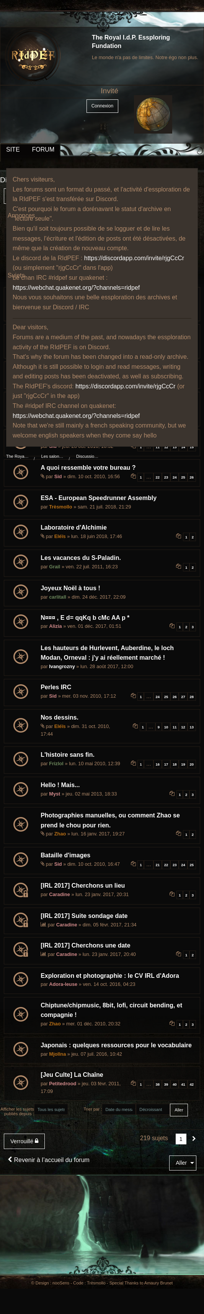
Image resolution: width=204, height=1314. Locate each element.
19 (183, 764)
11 (157, 447)
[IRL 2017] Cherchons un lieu (83, 885)
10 (166, 727)
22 (157, 477)
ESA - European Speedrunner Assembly (99, 498)
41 (183, 1084)
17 (166, 764)
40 (175, 1084)
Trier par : (92, 1109)
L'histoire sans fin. (68, 754)
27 (183, 697)
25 (183, 477)
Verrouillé (24, 1141)
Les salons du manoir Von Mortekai (52, 456)
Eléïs (60, 536)
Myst (54, 794)
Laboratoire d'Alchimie (74, 527)
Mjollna (57, 1054)
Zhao (60, 834)
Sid (58, 476)
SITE (13, 149)
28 (192, 697)
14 (183, 447)
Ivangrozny (62, 666)
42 (192, 1084)
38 (157, 1084)
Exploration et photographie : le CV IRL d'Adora (110, 975)
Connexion (102, 106)
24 (175, 477)
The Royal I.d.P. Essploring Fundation (17, 456)
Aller (181, 1163)
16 (157, 764)
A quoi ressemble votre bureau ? (88, 467)
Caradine (59, 894)
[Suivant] (194, 1139)
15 (192, 447)
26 (192, 477)
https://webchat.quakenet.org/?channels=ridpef (76, 287)
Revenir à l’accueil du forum (49, 1160)
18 (175, 764)
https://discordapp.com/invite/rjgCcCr (134, 258)
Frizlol (56, 763)
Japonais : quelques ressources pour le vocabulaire (116, 1045)
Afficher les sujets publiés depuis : (17, 1111)
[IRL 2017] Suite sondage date (84, 916)
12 (166, 447)
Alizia (55, 626)
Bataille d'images (65, 855)
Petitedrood (62, 1083)
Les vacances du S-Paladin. (81, 558)
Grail (54, 567)
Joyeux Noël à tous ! (70, 588)
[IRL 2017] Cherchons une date (85, 945)
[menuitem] (26, 1141)
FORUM (43, 149)
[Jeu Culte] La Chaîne (72, 1074)
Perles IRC (56, 687)
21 (157, 865)
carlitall (57, 597)
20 (192, 764)
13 (175, 447)
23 (166, 477)
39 (166, 1084)
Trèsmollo (60, 507)
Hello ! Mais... (60, 785)
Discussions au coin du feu (87, 456)
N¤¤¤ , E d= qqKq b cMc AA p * (85, 617)
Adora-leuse (63, 984)
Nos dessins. (59, 717)
